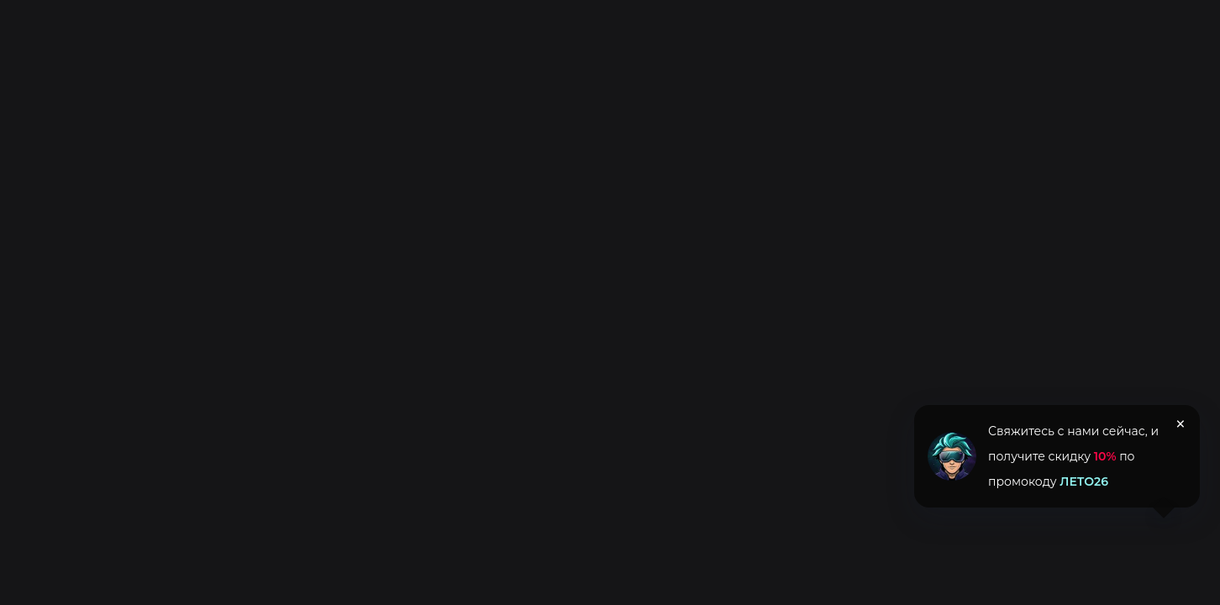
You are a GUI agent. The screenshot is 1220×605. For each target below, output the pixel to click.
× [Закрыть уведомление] (1180, 424)
